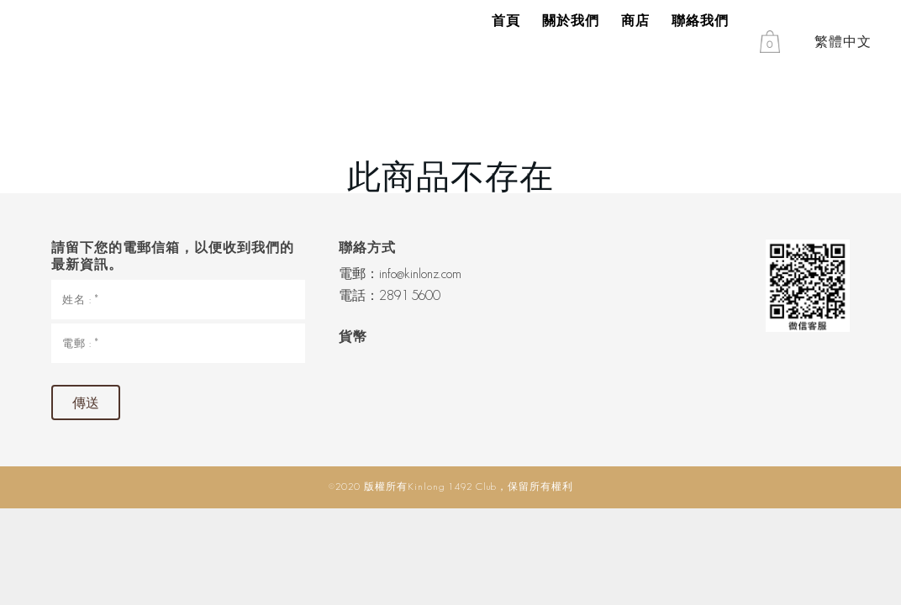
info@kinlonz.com (420, 273)
